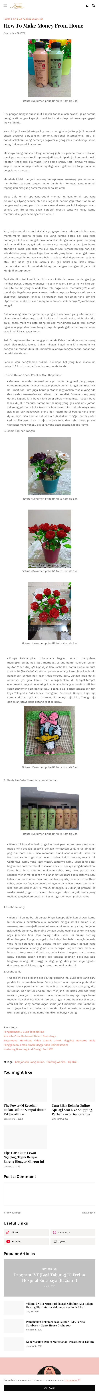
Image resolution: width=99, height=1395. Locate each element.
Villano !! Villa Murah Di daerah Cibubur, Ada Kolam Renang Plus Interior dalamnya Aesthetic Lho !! (59, 1305)
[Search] (94, 6)
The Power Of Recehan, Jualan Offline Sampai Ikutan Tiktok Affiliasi (25, 1109)
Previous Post (13, 1212)
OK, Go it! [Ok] (49, 1388)
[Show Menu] (5, 6)
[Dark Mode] (87, 6)
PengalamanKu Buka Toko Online (24, 1031)
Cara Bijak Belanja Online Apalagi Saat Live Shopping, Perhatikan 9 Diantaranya (72, 1109)
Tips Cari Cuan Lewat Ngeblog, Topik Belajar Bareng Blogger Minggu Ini (24, 1157)
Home (7, 19)
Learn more (70, 1380)
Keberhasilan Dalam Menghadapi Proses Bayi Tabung (60, 1342)
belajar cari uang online (28, 19)
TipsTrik (72, 1062)
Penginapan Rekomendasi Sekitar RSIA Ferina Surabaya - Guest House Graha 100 (55, 1323)
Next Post (87, 1212)
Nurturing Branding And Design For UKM (28, 1049)
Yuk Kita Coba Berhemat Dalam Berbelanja (30, 1036)
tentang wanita (56, 1062)
